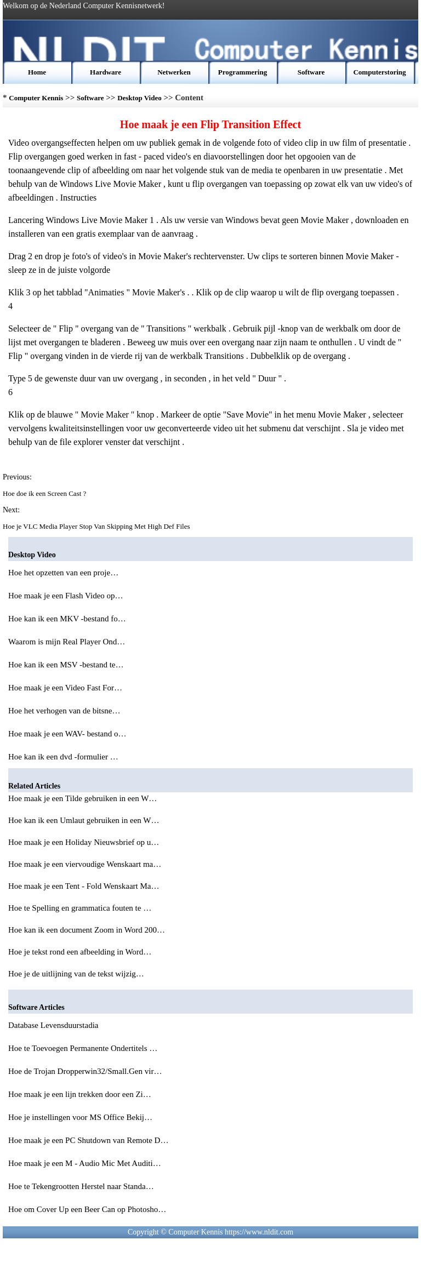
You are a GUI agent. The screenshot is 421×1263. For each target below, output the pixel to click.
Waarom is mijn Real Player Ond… (66, 641)
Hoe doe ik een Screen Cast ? (45, 493)
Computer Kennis (36, 98)
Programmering (242, 72)
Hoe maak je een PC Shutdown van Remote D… (88, 1140)
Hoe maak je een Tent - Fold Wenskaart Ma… (83, 886)
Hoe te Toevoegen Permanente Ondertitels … (82, 1048)
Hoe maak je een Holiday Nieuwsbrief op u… (83, 842)
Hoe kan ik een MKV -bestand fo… (67, 618)
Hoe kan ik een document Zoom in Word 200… (86, 929)
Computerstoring (379, 72)
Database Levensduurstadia (54, 1025)
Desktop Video (139, 98)
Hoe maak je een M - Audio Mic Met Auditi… (84, 1163)
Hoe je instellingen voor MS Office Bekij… (80, 1117)
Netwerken (174, 72)
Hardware (105, 72)
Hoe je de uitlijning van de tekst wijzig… (76, 973)
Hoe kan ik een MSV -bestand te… (66, 664)
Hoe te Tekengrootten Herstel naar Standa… (81, 1186)
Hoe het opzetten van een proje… (63, 572)
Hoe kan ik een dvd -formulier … (63, 756)
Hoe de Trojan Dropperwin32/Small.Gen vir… (85, 1071)
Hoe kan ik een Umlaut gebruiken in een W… (83, 820)
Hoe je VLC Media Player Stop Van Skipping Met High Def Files (97, 526)
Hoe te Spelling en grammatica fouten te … (79, 908)
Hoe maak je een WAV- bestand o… (67, 733)
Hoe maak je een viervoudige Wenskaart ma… (84, 864)
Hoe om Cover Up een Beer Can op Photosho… (87, 1209)
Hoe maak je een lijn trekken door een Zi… (79, 1094)
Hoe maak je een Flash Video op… (65, 595)
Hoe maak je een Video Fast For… (65, 687)
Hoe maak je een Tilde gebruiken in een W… (82, 798)
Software (311, 72)
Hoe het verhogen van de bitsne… (64, 710)
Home (37, 72)
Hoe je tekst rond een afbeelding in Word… (79, 951)
